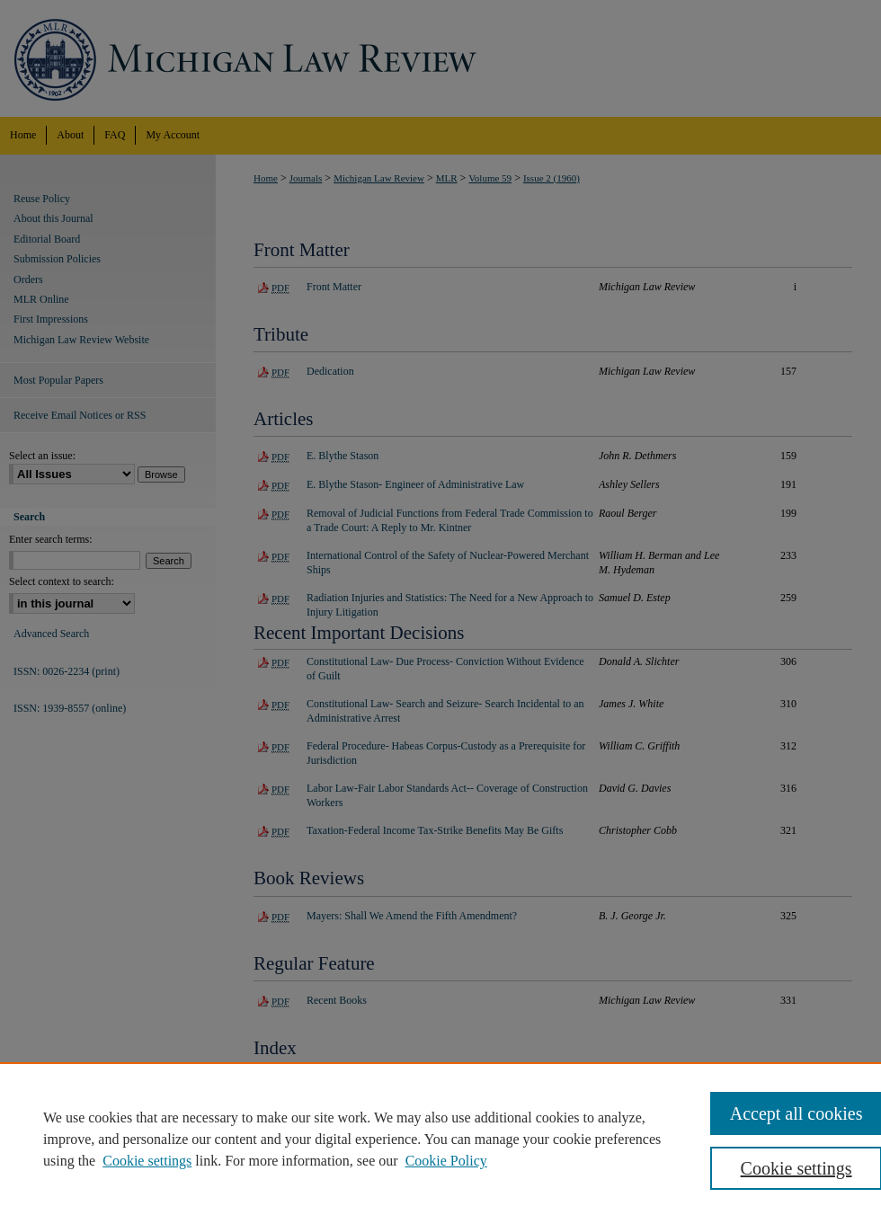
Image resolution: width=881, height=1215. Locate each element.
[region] (440, 1138)
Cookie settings (146, 1160)
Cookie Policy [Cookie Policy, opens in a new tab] (446, 1160)
